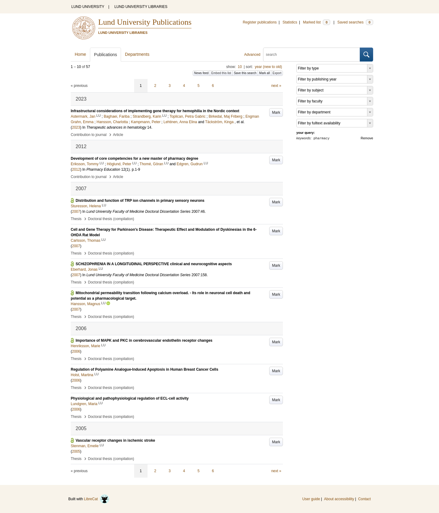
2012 (76, 169)
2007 (76, 211)
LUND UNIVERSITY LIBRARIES (140, 7)
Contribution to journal (88, 135)
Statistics (290, 22)
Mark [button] (276, 112)
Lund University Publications (144, 22)
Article (118, 135)
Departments (137, 54)
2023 (76, 127)
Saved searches (355, 22)
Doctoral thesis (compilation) (111, 219)
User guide (311, 499)
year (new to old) (268, 67)
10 (240, 67)
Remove (367, 138)
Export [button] (277, 73)
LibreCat (96, 499)
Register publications (260, 22)
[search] (311, 55)
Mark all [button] (264, 73)
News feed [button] (201, 73)
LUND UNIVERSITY (87, 7)
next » (276, 86)
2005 (76, 451)
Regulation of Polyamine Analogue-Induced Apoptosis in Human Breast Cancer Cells (144, 369)
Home (80, 54)
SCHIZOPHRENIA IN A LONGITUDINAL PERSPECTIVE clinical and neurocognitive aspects (154, 264)
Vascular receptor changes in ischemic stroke (115, 440)
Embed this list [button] (221, 73)
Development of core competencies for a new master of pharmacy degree (134, 158)
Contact (364, 499)
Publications (105, 54)
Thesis (76, 219)
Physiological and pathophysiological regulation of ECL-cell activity (130, 398)
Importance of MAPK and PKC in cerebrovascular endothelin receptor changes (144, 340)
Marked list (316, 22)
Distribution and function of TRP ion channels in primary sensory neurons (140, 200)
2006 (76, 351)
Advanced (252, 54)
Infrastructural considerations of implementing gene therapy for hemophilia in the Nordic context (155, 111)
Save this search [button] (245, 73)
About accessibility (339, 499)
